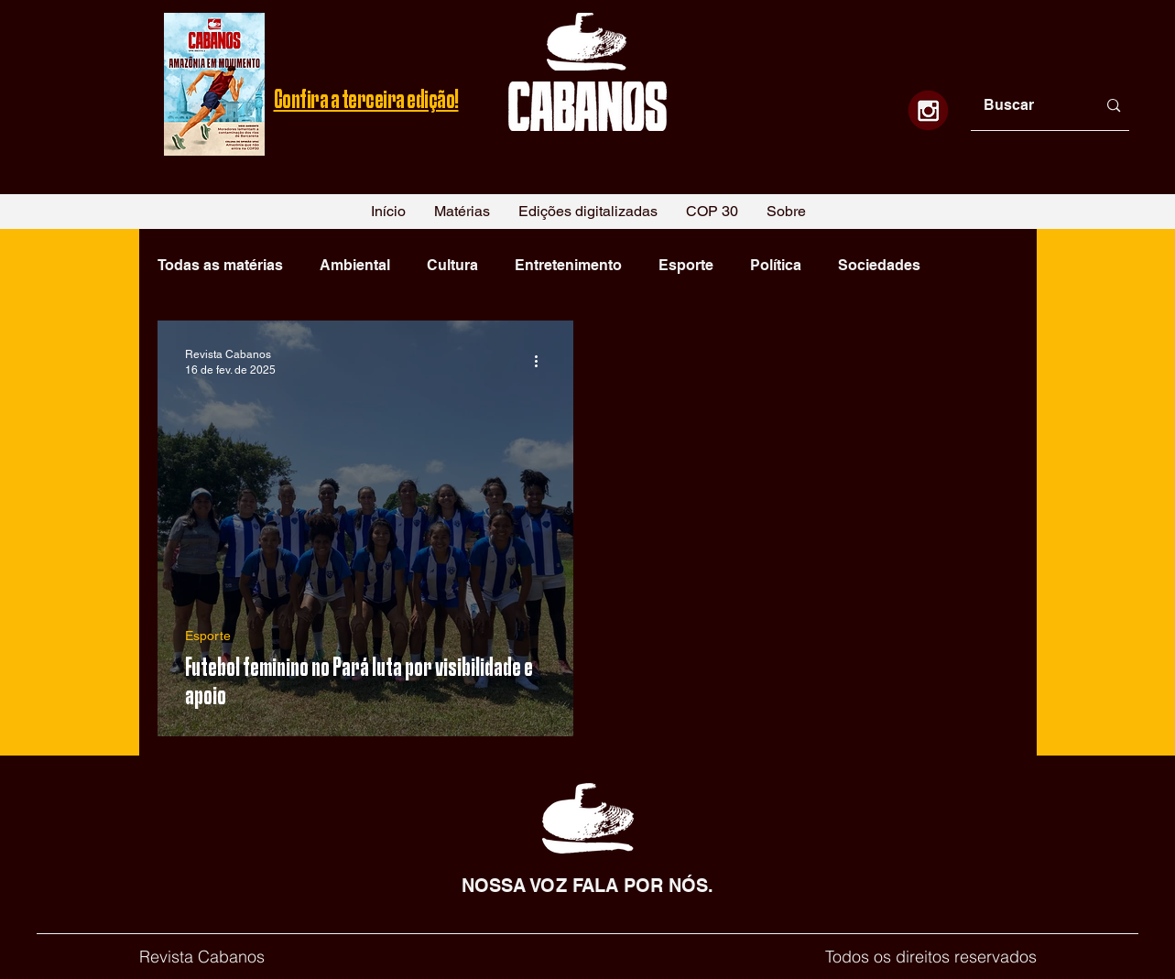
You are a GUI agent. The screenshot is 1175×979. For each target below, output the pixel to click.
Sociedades (879, 265)
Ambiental (355, 265)
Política (775, 265)
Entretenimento (568, 265)
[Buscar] (1027, 106)
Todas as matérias (220, 265)
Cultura (452, 265)
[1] (928, 110)
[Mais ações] (543, 361)
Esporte (685, 265)
